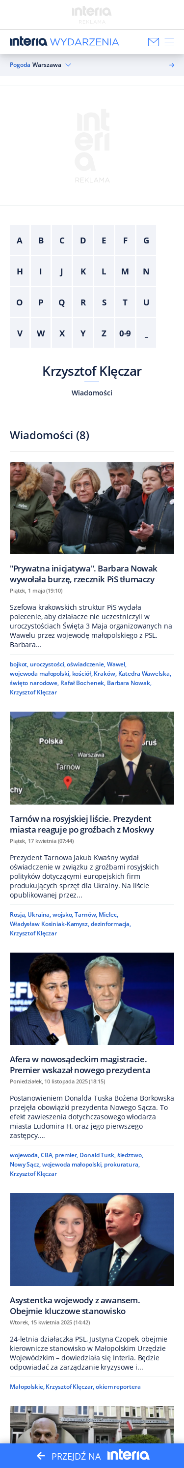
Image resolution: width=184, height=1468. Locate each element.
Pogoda (20, 65)
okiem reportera (118, 1386)
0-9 (125, 333)
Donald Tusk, (97, 1155)
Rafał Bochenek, (82, 683)
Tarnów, (86, 914)
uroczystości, (47, 664)
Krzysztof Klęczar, (70, 1386)
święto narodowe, (34, 683)
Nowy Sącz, (25, 1164)
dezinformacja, (111, 924)
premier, (66, 1155)
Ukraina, (39, 914)
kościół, (82, 673)
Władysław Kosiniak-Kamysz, (49, 924)
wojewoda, (24, 1155)
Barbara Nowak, (129, 683)
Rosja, (18, 914)
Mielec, (108, 914)
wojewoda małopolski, (40, 673)
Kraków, (105, 673)
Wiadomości (92, 392)
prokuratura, (122, 1164)
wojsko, (63, 914)
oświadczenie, (86, 664)
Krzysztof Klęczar (91, 371)
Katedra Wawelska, (144, 673)
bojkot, (19, 664)
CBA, (47, 1155)
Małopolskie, (27, 1386)
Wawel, (117, 664)
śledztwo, (130, 1155)
